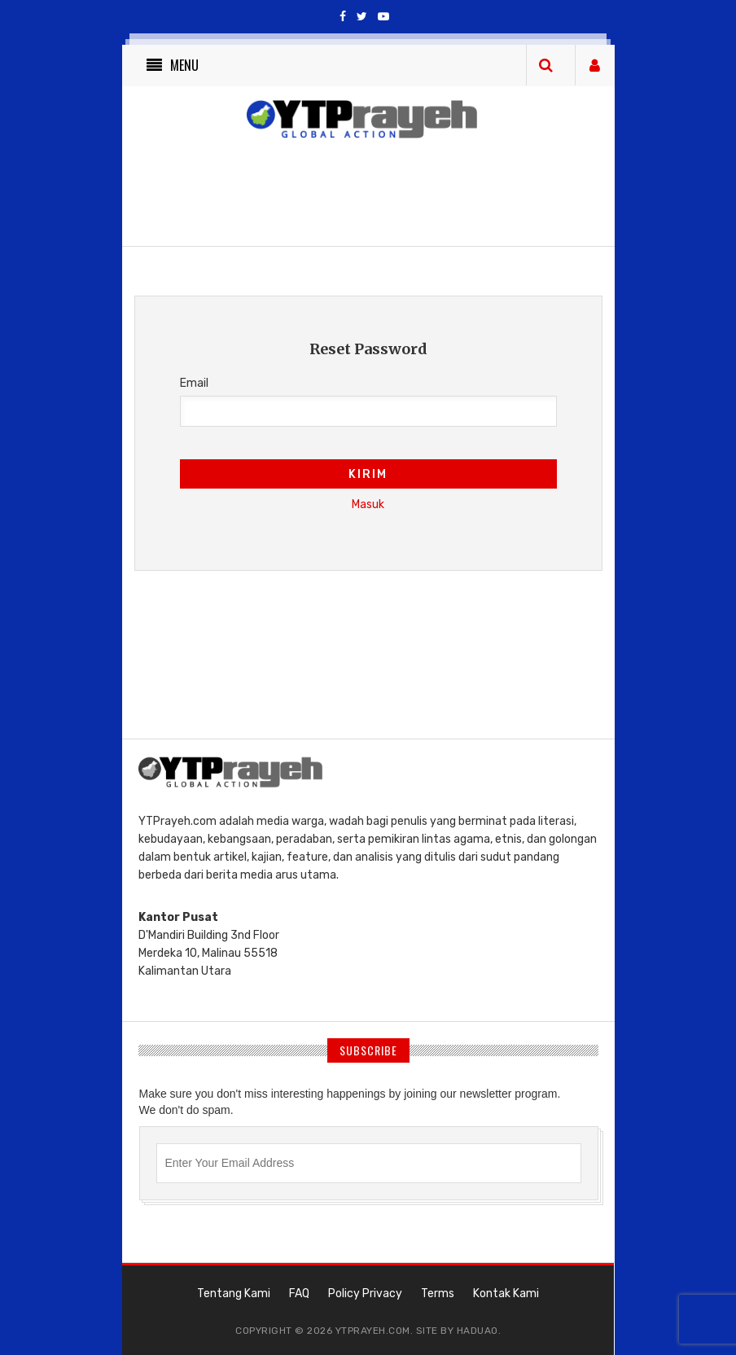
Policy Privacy (365, 1293)
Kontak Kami (506, 1293)
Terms (437, 1293)
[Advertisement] (418, 680)
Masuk (368, 504)
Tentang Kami (233, 1293)
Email (194, 383)
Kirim (368, 474)
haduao (477, 1330)
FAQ (299, 1293)
